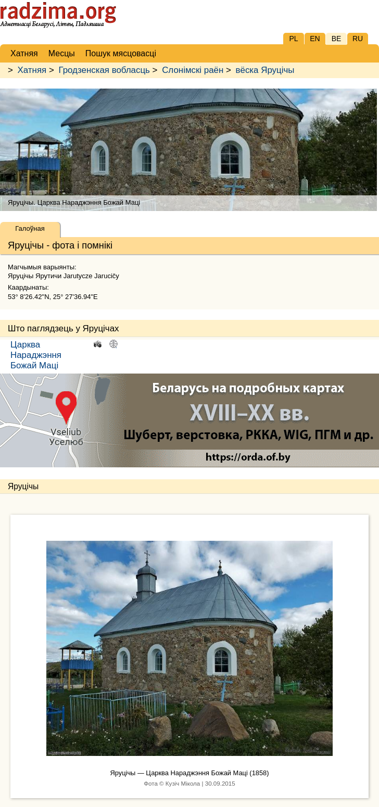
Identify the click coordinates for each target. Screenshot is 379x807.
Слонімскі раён (192, 70)
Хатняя (32, 70)
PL (293, 38)
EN (315, 38)
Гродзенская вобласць (103, 70)
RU (357, 38)
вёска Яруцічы (265, 70)
